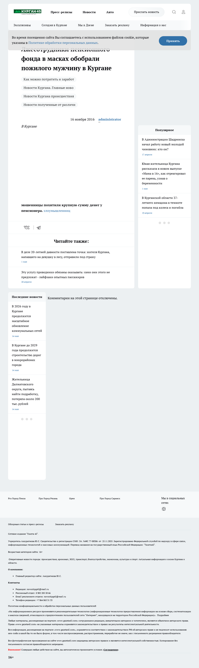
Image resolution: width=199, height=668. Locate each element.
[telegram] (40, 227)
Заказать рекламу (117, 25)
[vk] (27, 227)
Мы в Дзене (86, 25)
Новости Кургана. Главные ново (48, 88)
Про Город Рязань (48, 498)
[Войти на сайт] (183, 12)
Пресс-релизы (61, 12)
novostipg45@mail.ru (38, 589)
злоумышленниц (56, 210)
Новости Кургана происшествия (49, 96)
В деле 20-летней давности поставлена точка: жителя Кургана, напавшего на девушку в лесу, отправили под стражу (71, 257)
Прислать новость (146, 12)
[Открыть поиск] (174, 12)
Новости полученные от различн (49, 104)
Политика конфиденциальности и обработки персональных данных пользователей (52, 606)
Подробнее (163, 615)
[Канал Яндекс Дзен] (163, 509)
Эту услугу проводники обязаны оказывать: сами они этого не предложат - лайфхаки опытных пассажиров (71, 277)
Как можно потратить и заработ (49, 79)
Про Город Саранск (110, 498)
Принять (173, 41)
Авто (110, 12)
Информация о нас (153, 25)
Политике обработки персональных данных (63, 42)
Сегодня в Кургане (54, 25)
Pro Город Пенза (16, 498)
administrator (109, 119)
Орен (72, 498)
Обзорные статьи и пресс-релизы (26, 524)
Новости (89, 12)
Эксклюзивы (22, 25)
